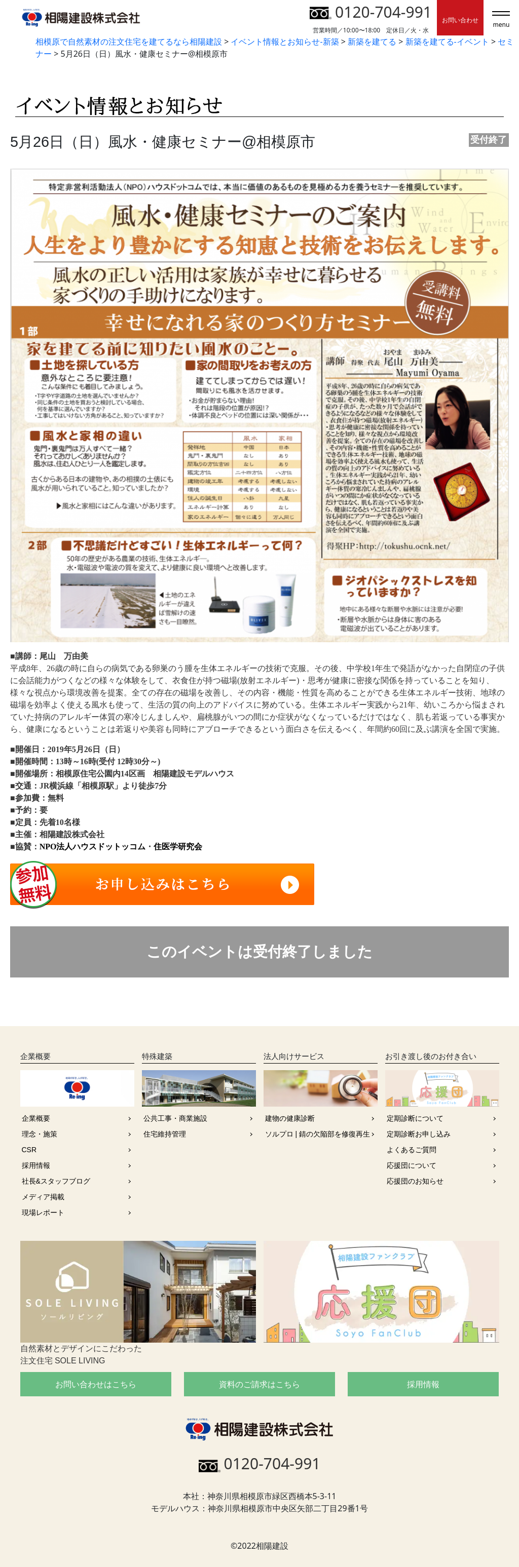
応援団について (411, 1165)
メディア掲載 (43, 1197)
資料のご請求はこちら (259, 1384)
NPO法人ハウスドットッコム (93, 846)
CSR (29, 1150)
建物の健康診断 (290, 1118)
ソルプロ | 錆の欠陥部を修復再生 (317, 1134)
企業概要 (36, 1118)
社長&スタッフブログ (56, 1181)
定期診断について (415, 1118)
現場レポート (43, 1212)
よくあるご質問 (411, 1150)
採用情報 (36, 1165)
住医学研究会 (178, 846)
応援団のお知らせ (415, 1181)
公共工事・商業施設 (175, 1118)
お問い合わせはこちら (95, 1384)
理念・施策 (39, 1134)
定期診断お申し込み (419, 1134)
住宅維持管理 (164, 1134)
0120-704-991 (371, 12)
